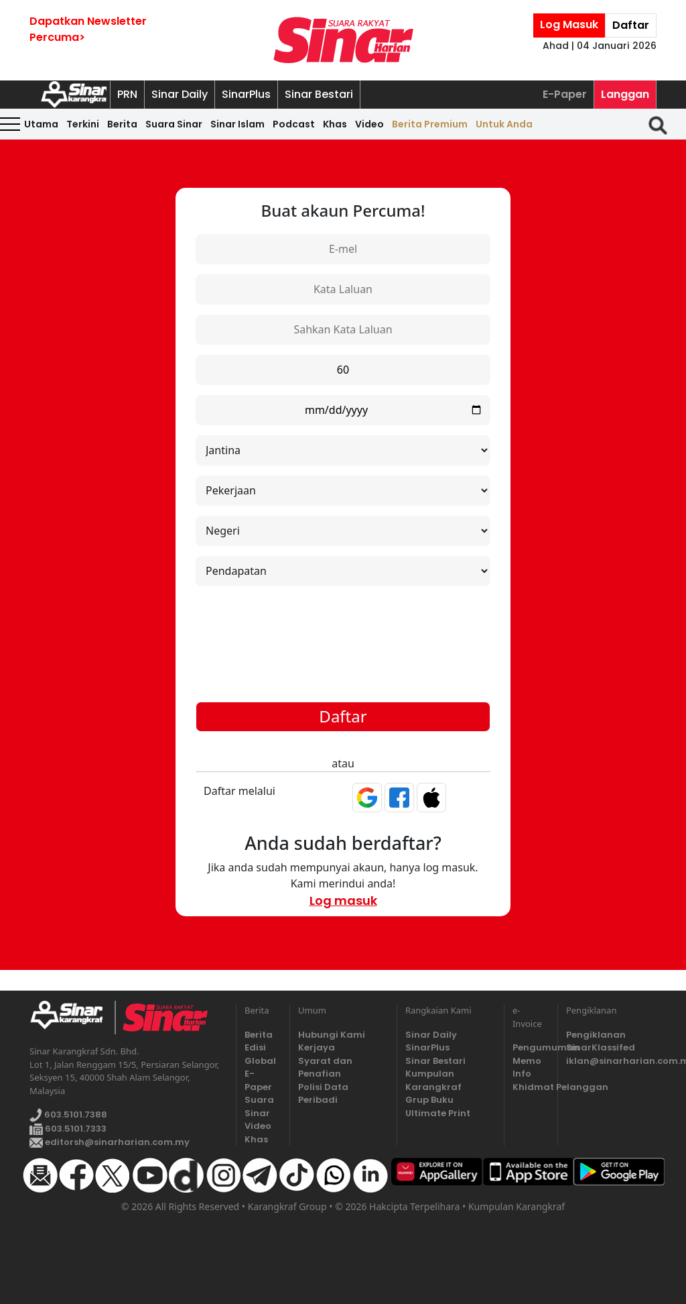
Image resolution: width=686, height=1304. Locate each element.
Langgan (625, 94)
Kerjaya (316, 1047)
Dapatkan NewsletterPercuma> (88, 29)
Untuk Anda (504, 124)
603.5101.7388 (68, 1115)
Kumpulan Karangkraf (433, 1080)
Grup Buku (429, 1099)
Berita (122, 124)
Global (260, 1060)
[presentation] (343, 629)
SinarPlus (246, 94)
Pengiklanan (596, 1034)
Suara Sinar (173, 124)
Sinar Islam (237, 124)
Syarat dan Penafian (325, 1067)
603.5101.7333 (68, 1128)
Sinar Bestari (319, 94)
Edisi (255, 1047)
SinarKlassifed (600, 1047)
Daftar (630, 25)
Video (369, 124)
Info (521, 1073)
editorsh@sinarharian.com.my (109, 1142)
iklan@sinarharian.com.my (611, 1060)
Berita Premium (430, 124)
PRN (127, 94)
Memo (526, 1060)
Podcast (294, 124)
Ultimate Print (437, 1113)
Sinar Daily (179, 94)
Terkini (82, 124)
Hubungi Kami (331, 1034)
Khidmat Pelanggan (530, 1087)
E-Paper (565, 94)
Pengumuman (530, 1047)
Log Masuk (569, 24)
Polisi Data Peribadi (323, 1094)
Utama (41, 124)
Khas (335, 124)
